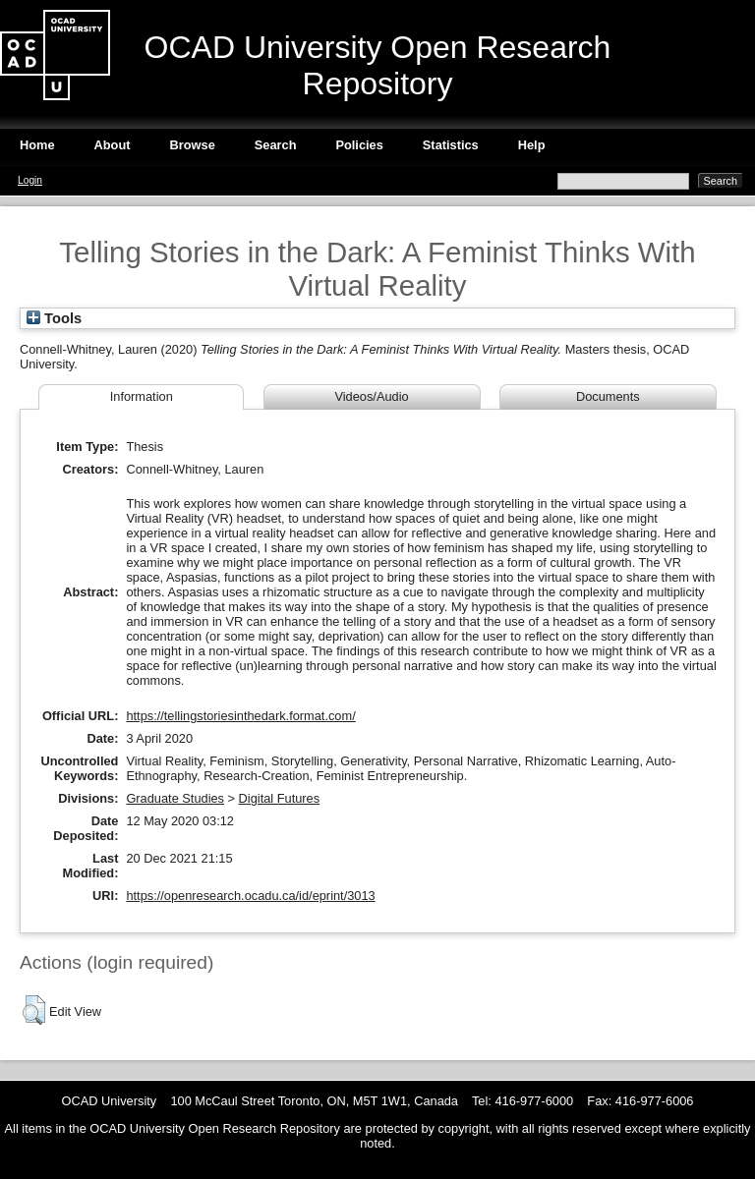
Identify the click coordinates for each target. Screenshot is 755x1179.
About (112, 145)
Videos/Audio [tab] (371, 396)
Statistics (451, 145)
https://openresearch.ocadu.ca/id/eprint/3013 (250, 895)
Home (37, 145)
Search (276, 145)
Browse (192, 145)
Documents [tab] (608, 396)
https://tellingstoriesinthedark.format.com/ (240, 715)
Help (532, 145)
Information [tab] (141, 396)
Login (30, 180)
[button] (34, 1010)
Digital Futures (279, 798)
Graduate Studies (175, 798)
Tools (54, 318)
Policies (358, 145)
